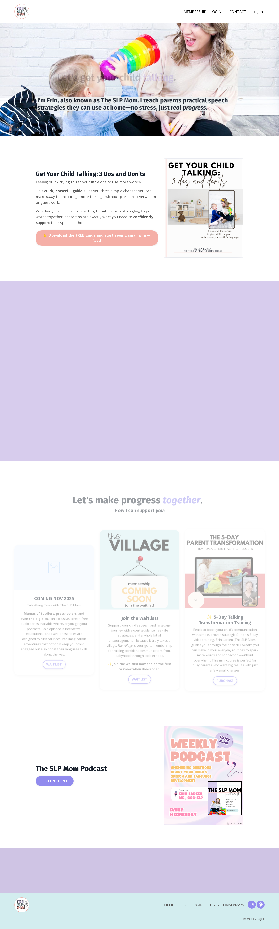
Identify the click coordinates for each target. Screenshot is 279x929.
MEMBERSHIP (195, 11)
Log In (257, 11)
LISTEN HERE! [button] (54, 781)
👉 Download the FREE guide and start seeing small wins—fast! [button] (97, 238)
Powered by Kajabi (253, 919)
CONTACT (237, 11)
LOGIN (215, 11)
